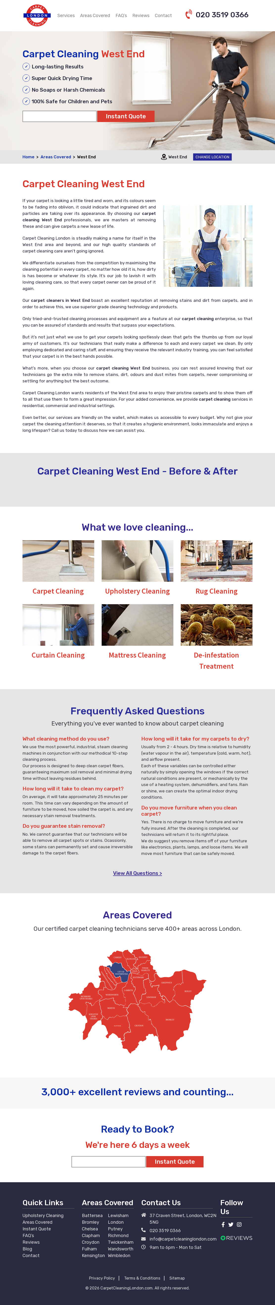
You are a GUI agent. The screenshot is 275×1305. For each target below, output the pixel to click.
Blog (27, 1249)
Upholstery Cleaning (137, 591)
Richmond (118, 1235)
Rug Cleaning (217, 591)
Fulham (89, 1249)
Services (66, 15)
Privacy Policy (102, 1278)
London (116, 1222)
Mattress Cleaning (137, 655)
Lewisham (118, 1215)
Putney (115, 1229)
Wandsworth (120, 1249)
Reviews (140, 15)
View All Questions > (137, 873)
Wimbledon (119, 1255)
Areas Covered (95, 15)
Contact (163, 15)
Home (28, 156)
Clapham (91, 1235)
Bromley (90, 1222)
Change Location (212, 157)
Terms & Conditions (142, 1278)
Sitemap (177, 1278)
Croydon (90, 1242)
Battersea (92, 1215)
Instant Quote (37, 1229)
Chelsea (90, 1229)
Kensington (93, 1255)
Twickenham (121, 1242)
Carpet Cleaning (58, 591)
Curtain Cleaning (58, 655)
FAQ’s (121, 15)
